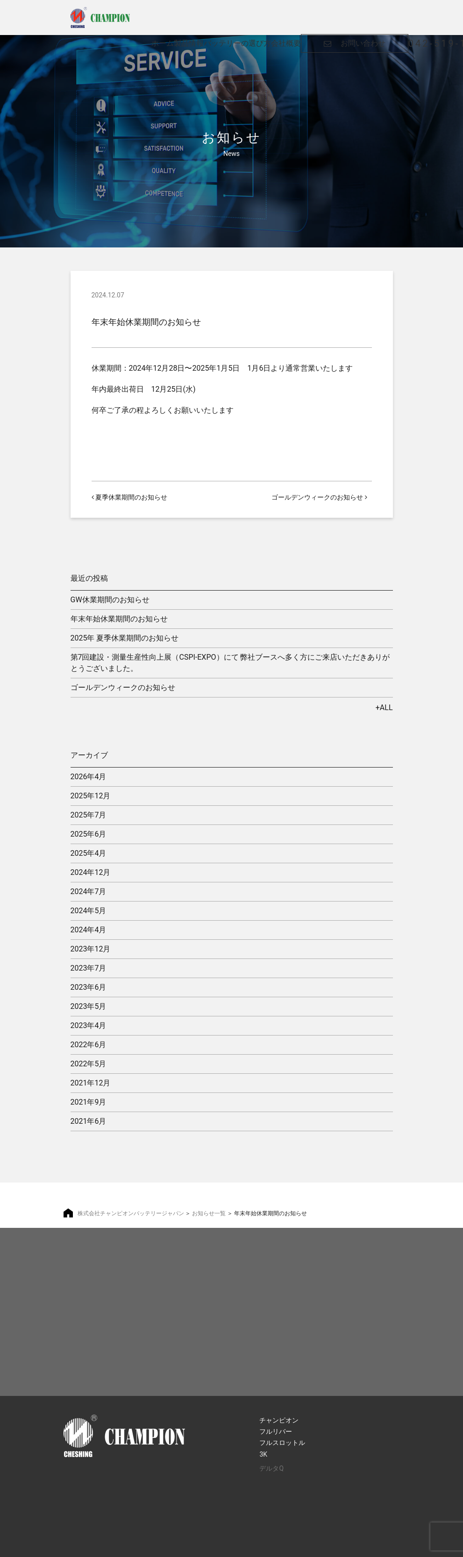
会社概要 (286, 13)
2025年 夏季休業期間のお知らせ (125, 638)
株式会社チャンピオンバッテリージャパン (131, 1213)
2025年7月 (89, 814)
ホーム (162, 13)
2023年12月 (91, 948)
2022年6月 (89, 1044)
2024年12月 (91, 872)
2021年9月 (89, 1102)
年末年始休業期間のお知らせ (119, 618)
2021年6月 (89, 1121)
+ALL (384, 707)
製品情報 (189, 13)
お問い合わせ (363, 13)
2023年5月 (89, 1006)
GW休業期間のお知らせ (110, 599)
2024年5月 (89, 910)
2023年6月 (89, 987)
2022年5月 (89, 1063)
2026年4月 (89, 776)
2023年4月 (89, 1025)
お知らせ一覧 (209, 1213)
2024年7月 (89, 891)
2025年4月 (89, 853)
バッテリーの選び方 (237, 13)
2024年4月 (89, 929)
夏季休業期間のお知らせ (129, 497)
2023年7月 (89, 968)
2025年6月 (89, 834)
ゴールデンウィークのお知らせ (319, 497)
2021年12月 (91, 1082)
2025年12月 (91, 795)
